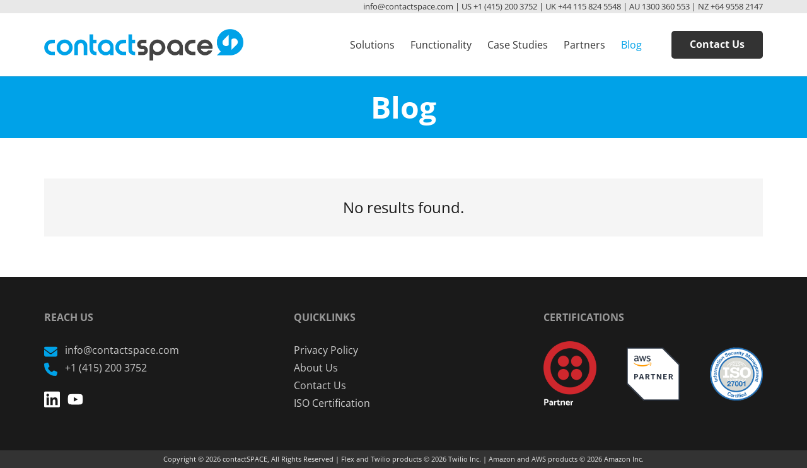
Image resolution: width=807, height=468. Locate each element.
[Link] (143, 45)
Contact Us (320, 385)
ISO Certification (332, 403)
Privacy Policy (326, 350)
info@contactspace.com (111, 350)
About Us (316, 368)
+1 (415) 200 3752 (95, 368)
